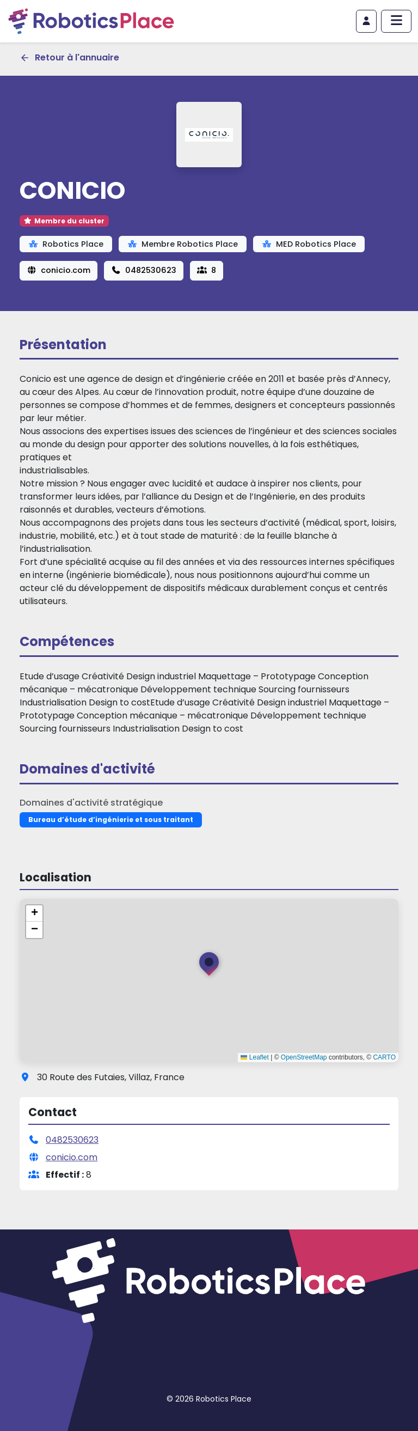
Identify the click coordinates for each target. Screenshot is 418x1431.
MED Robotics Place (309, 244)
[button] (209, 966)
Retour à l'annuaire (69, 57)
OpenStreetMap (304, 1057)
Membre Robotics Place (182, 244)
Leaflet (254, 1057)
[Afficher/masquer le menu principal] (396, 21)
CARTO (384, 1057)
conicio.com (58, 270)
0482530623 (143, 270)
